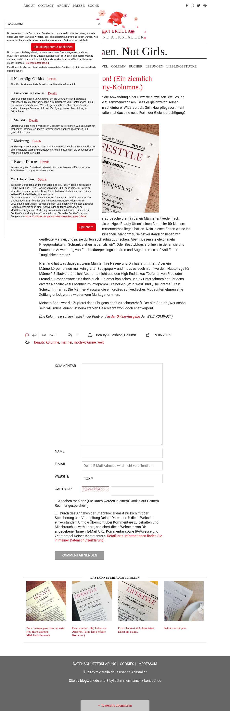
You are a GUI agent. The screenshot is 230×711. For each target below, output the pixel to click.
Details (51, 79)
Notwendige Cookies (27, 79)
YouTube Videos (22, 179)
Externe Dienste (24, 162)
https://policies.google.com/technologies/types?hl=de (56, 216)
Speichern (86, 227)
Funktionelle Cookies (28, 93)
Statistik (18, 120)
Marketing (20, 141)
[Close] (99, 23)
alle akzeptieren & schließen (53, 47)
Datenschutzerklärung (37, 63)
